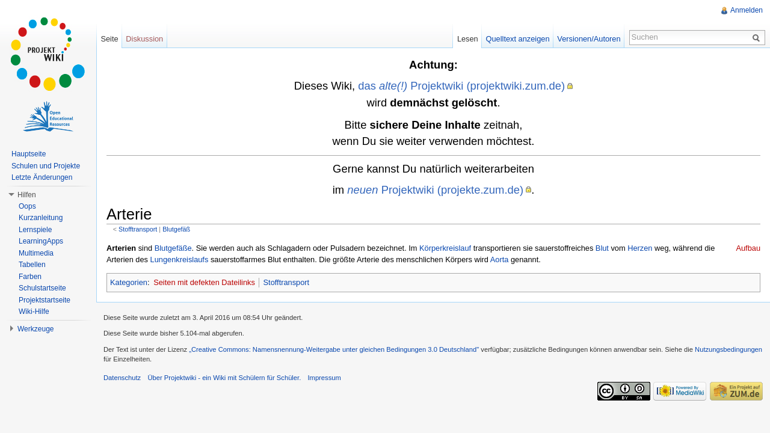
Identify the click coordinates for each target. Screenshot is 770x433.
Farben (30, 276)
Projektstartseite (44, 300)
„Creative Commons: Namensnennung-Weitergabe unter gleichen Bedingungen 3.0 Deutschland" (334, 349)
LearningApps (41, 241)
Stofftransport (138, 229)
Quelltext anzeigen (518, 38)
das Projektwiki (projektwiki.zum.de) (461, 85)
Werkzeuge (35, 329)
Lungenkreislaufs (179, 259)
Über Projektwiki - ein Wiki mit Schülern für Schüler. (224, 377)
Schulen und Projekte (45, 166)
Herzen (639, 248)
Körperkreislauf (445, 248)
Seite (109, 38)
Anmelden (746, 10)
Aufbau (748, 248)
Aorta (499, 259)
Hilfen (26, 195)
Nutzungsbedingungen (728, 349)
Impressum (323, 377)
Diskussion (144, 38)
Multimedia (36, 253)
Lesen (467, 38)
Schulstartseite (42, 288)
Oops (27, 206)
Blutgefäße (173, 248)
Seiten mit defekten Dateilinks (204, 282)
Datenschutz (122, 377)
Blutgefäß (176, 229)
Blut (602, 248)
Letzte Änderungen (41, 177)
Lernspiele (35, 230)
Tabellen (32, 264)
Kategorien (128, 282)
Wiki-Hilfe (34, 311)
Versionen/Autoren (588, 38)
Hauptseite (28, 154)
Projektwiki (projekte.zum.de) (435, 189)
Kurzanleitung (41, 217)
